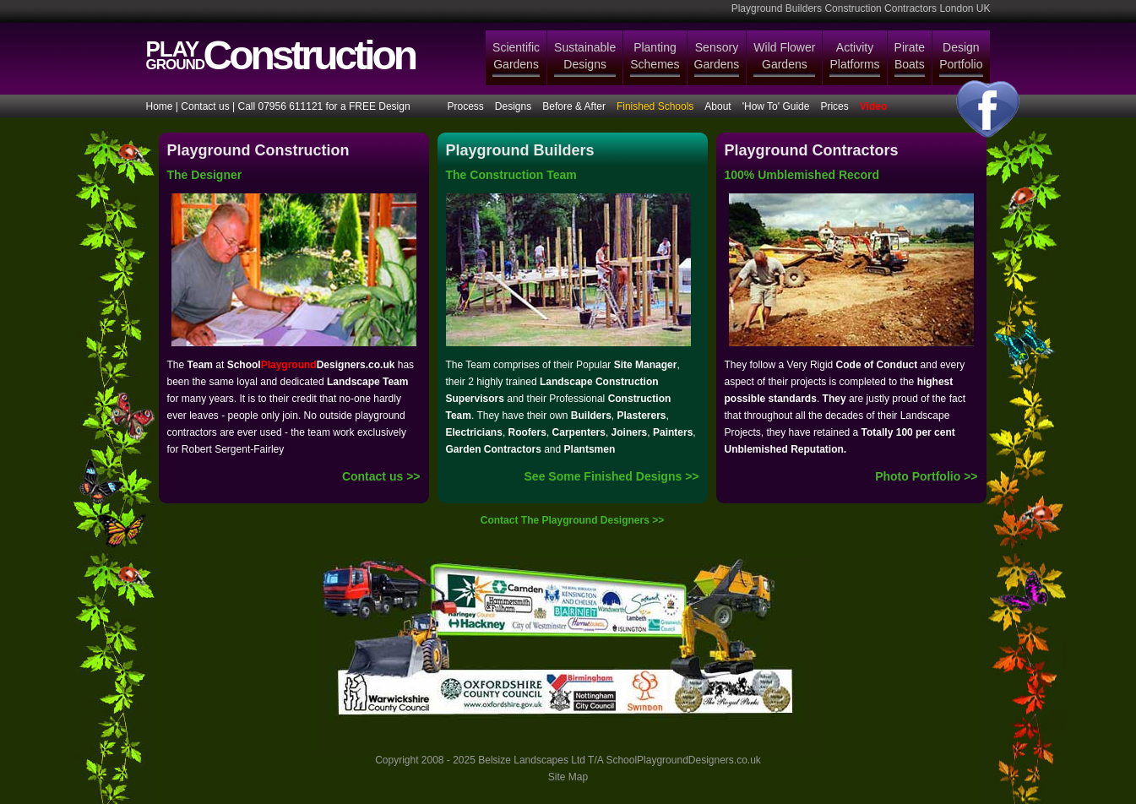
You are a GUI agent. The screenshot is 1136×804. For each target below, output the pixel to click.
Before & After (574, 106)
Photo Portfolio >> (926, 476)
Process (466, 106)
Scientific (516, 57)
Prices (834, 106)
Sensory (717, 57)
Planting (654, 57)
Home (159, 106)
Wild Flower (784, 57)
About (717, 106)
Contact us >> (381, 476)
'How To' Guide (776, 106)
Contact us (205, 106)
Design (960, 57)
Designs (513, 106)
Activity (854, 57)
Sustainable (585, 57)
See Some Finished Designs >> (612, 476)
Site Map (568, 777)
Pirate (910, 57)
